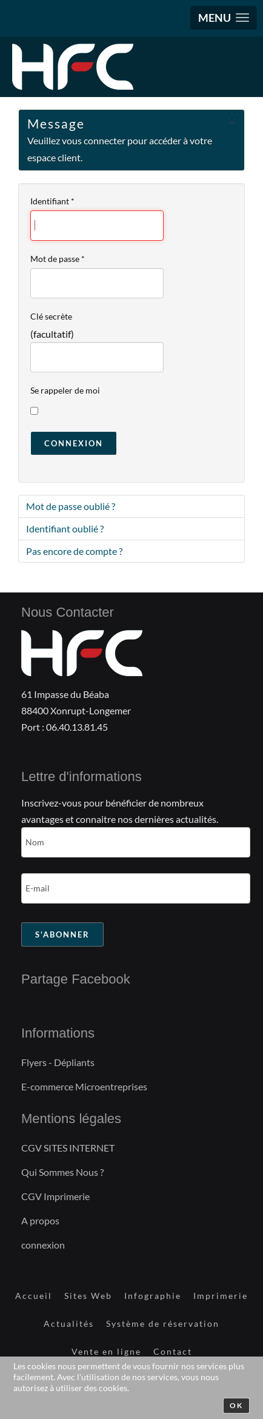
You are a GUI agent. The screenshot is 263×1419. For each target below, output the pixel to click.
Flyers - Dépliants (58, 1062)
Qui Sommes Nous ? (62, 1172)
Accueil (33, 1295)
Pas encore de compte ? (74, 551)
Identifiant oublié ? (65, 528)
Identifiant (52, 201)
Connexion (73, 443)
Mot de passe (57, 258)
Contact (172, 1351)
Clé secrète (51, 316)
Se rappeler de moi (65, 390)
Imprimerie (220, 1295)
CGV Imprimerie (55, 1196)
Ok (236, 1405)
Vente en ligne (106, 1351)
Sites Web (88, 1295)
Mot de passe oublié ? (70, 506)
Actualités (69, 1323)
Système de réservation (162, 1323)
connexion (43, 1244)
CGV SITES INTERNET (68, 1147)
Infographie (152, 1295)
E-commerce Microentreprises (84, 1086)
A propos (40, 1220)
